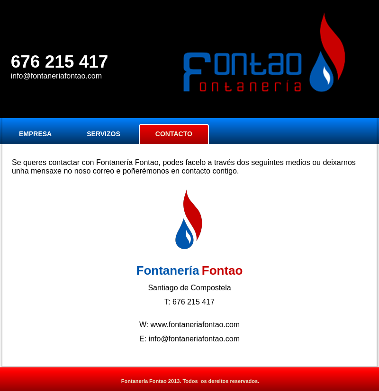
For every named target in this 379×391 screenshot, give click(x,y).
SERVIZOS (103, 134)
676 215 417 (59, 61)
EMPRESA (35, 134)
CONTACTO (173, 134)
